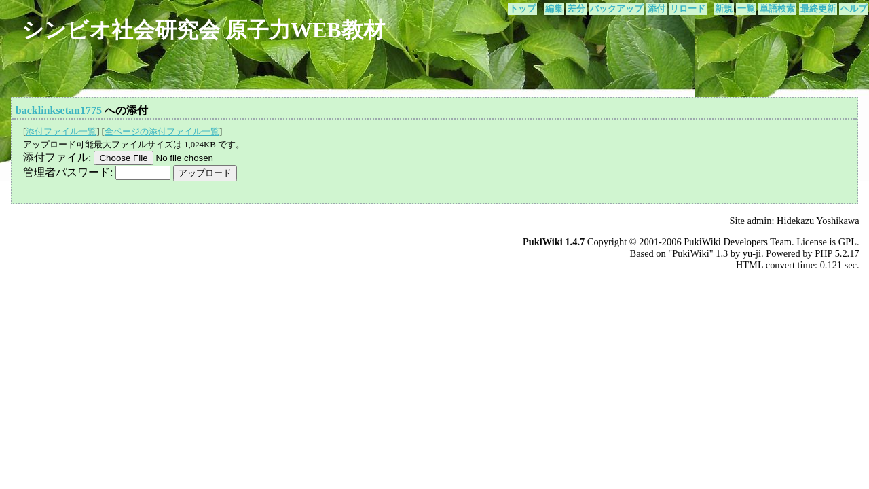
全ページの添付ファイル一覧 (162, 132)
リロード (687, 9)
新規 (724, 9)
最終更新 (818, 9)
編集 (554, 9)
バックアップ (616, 9)
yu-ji (752, 253)
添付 (656, 9)
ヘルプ (853, 9)
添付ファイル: (57, 157)
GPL (847, 241)
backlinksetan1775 (59, 110)
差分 (576, 9)
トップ (522, 9)
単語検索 (777, 9)
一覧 (746, 9)
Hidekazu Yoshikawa (818, 220)
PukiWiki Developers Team (738, 241)
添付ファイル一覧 (61, 132)
